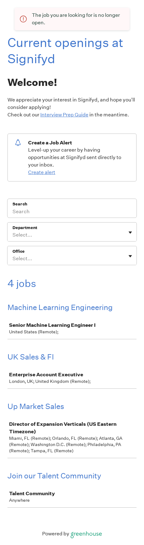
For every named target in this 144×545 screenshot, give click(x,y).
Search (19, 204)
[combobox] (12, 235)
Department (24, 227)
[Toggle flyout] (130, 232)
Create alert (41, 172)
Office (18, 251)
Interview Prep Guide (64, 115)
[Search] (72, 212)
